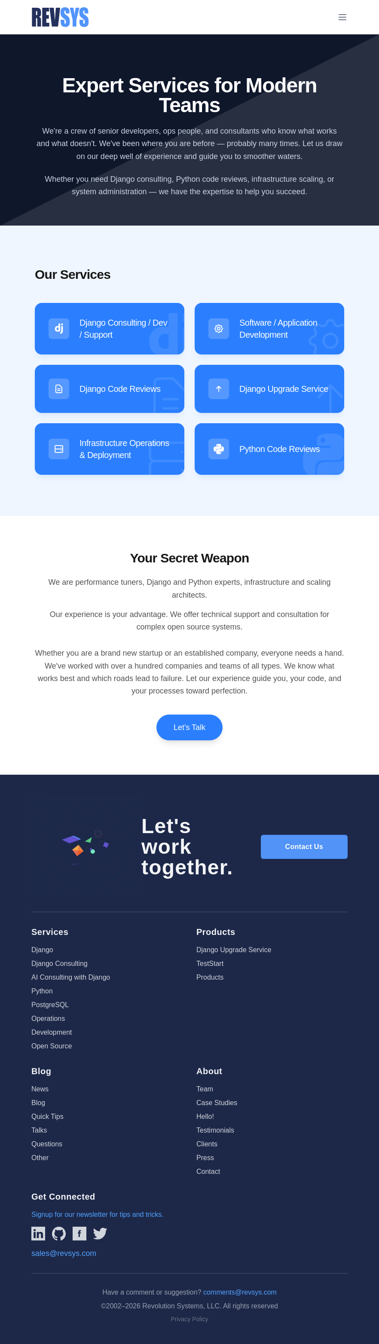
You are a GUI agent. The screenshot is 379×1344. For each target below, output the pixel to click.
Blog (38, 1102)
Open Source (51, 1046)
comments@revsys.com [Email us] (240, 1292)
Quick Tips (47, 1116)
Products (209, 977)
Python (42, 991)
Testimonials (215, 1130)
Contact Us (304, 846)
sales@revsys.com (63, 1253)
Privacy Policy (189, 1319)
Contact (208, 1171)
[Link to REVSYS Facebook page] (79, 1233)
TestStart (209, 963)
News (40, 1089)
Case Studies (216, 1102)
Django (42, 949)
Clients (206, 1144)
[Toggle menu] (342, 17)
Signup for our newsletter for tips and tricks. (97, 1214)
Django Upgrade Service (233, 949)
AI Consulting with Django (70, 977)
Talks (39, 1130)
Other (40, 1157)
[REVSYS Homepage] (60, 17)
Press (205, 1157)
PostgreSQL (50, 1004)
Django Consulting (59, 963)
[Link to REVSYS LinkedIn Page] (38, 1233)
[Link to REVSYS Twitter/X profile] (100, 1233)
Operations (48, 1018)
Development (51, 1032)
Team (204, 1089)
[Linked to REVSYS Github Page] (59, 1233)
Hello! (205, 1116)
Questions (46, 1144)
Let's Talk (189, 727)
